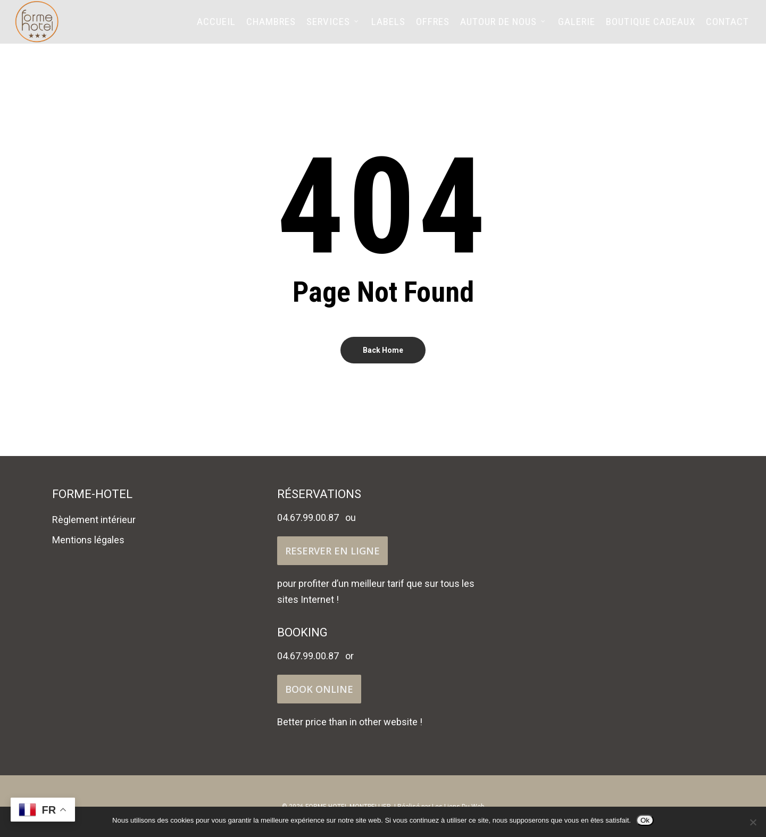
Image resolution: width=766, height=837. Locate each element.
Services (333, 26)
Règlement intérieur (94, 519)
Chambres (271, 26)
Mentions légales (88, 539)
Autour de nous (503, 26)
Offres (432, 26)
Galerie (576, 26)
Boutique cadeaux (650, 26)
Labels (388, 26)
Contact (727, 26)
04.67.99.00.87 (308, 517)
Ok (645, 820)
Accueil (216, 26)
